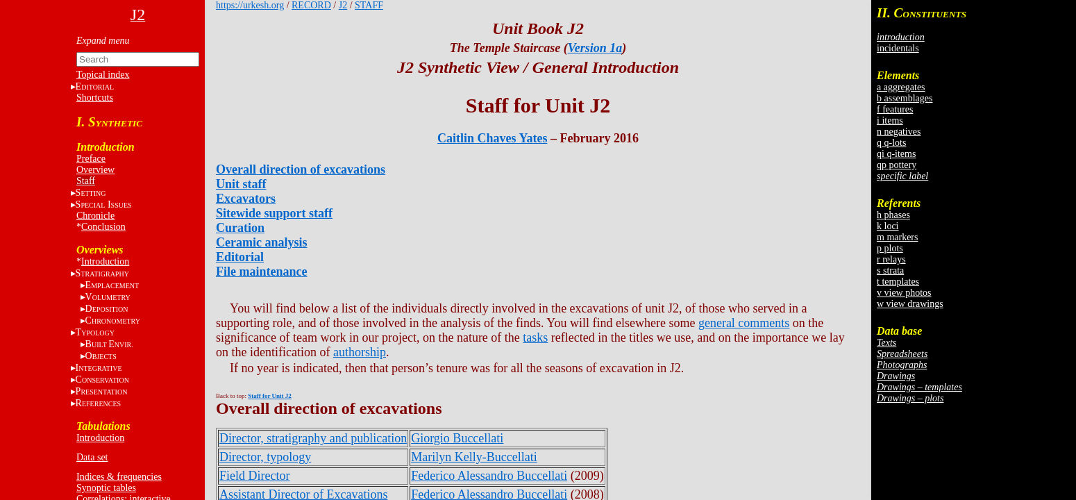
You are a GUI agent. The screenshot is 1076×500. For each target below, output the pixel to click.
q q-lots (891, 143)
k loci (888, 226)
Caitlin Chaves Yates (492, 138)
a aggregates (901, 87)
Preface (91, 158)
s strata (890, 270)
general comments (743, 323)
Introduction (105, 261)
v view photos (904, 293)
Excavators (246, 199)
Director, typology (265, 457)
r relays (891, 259)
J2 (343, 5)
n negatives (899, 131)
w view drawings (910, 304)
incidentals (898, 48)
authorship (359, 352)
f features (895, 109)
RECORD (311, 5)
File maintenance (261, 271)
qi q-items (896, 154)
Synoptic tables (106, 488)
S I (104, 204)
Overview (95, 170)
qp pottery (896, 165)
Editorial (240, 257)
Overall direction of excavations (300, 169)
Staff (85, 181)
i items (890, 120)
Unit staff (241, 184)
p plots (890, 248)
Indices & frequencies (119, 477)
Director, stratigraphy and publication (313, 438)
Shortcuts (94, 97)
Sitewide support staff (274, 213)
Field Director (254, 476)
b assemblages (904, 98)
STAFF (369, 5)
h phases (893, 215)
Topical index (102, 74)
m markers (897, 237)
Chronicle (95, 215)
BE (109, 344)
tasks (535, 337)
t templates (898, 281)
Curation (240, 228)
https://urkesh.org (250, 5)
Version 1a (595, 48)
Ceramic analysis (261, 242)
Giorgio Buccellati (457, 438)
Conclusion (103, 227)
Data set (92, 457)
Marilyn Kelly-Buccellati (474, 457)
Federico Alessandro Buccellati (489, 476)
